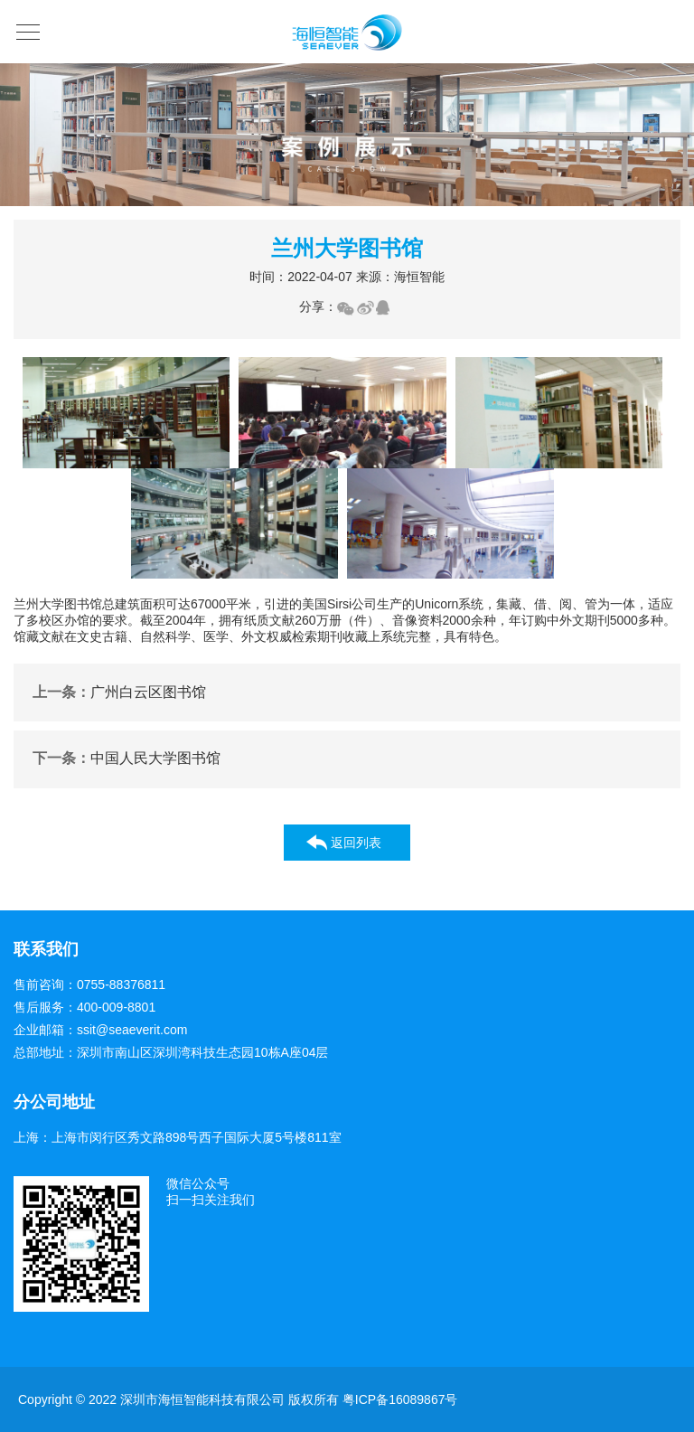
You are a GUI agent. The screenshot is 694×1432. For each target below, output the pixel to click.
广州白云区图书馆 (119, 692)
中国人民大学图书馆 (126, 758)
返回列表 (356, 842)
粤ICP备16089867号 (400, 1399)
